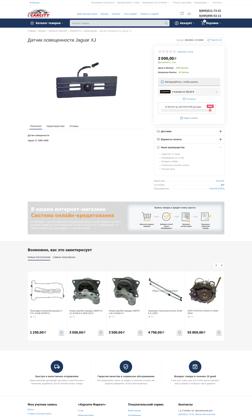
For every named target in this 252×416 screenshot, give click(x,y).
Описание (35, 126)
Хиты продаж (130, 14)
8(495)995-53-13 (210, 16)
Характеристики (55, 126)
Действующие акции (87, 14)
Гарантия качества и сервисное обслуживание (126, 376)
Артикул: (180, 40)
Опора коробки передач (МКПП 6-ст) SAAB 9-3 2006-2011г (86, 312)
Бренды (104, 14)
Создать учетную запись (40, 413)
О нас (81, 410)
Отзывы (74, 126)
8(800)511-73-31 (210, 10)
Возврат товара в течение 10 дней (195, 376)
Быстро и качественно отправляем (57, 376)
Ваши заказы (134, 410)
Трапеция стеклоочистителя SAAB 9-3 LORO (165, 312)
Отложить (189, 99)
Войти (31, 409)
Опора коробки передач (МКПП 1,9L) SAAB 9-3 (124, 312)
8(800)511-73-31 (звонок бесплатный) (196, 414)
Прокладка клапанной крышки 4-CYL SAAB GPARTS (46, 312)
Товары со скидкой (149, 14)
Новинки (116, 14)
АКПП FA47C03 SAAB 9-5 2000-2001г (203, 312)
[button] (214, 40)
